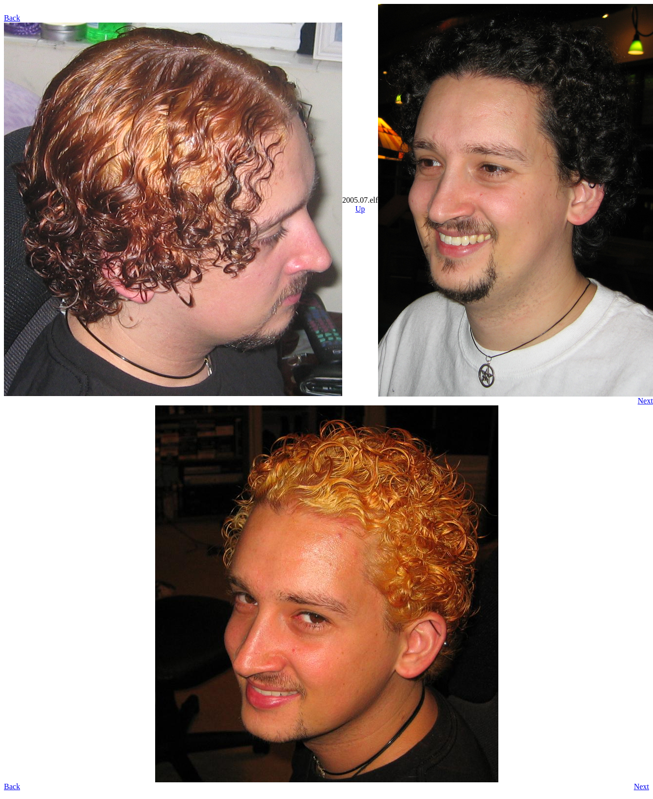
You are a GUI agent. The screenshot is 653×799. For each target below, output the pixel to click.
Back (12, 18)
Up (360, 209)
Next (645, 401)
